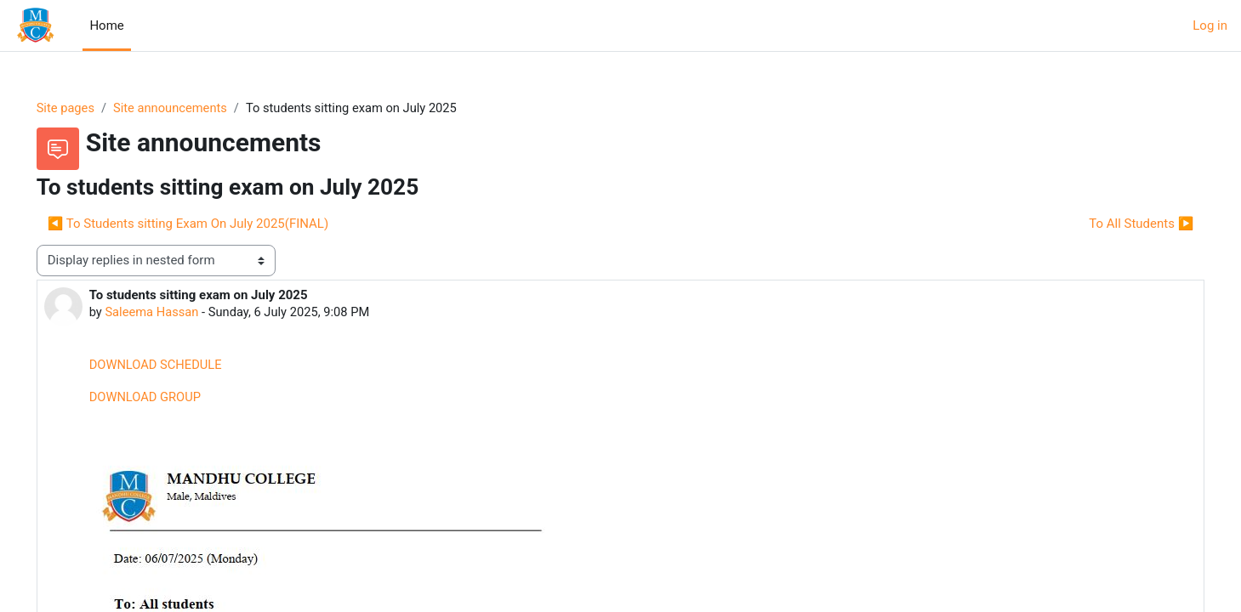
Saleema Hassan (177, 312)
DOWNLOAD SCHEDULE (180, 365)
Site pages (90, 108)
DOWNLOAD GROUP (170, 398)
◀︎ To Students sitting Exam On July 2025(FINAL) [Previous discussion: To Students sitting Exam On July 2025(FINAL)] (212, 223)
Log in (1210, 25)
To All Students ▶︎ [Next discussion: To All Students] (1117, 223)
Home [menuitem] (106, 25)
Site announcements (197, 108)
